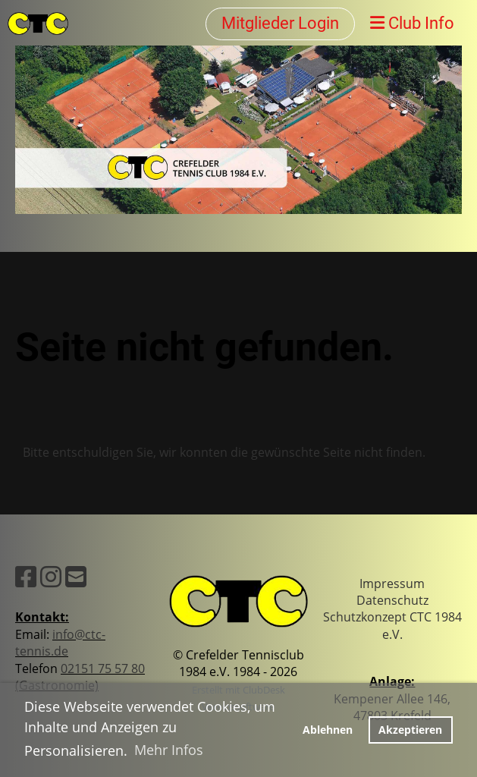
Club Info (412, 23)
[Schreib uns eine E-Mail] (75, 576)
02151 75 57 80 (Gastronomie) (80, 677)
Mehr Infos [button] (168, 750)
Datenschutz (392, 600)
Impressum (392, 583)
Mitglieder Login (280, 23)
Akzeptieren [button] (410, 729)
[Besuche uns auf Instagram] (50, 576)
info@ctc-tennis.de (60, 642)
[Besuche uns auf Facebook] (25, 576)
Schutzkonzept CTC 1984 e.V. (392, 625)
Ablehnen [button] (328, 729)
